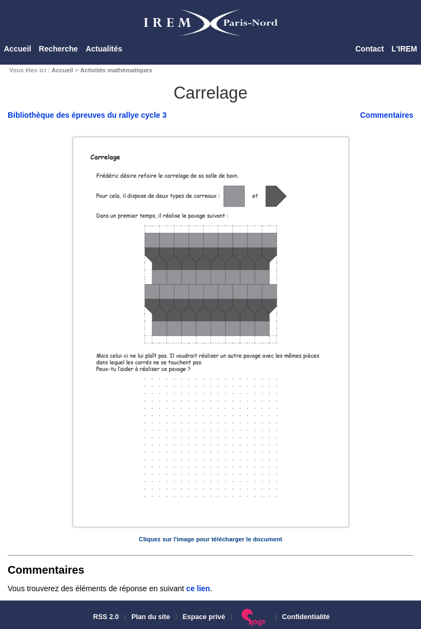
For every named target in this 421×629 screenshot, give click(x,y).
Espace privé (203, 617)
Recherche (58, 48)
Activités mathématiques (116, 70)
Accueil (17, 48)
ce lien (198, 588)
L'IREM (404, 48)
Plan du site (150, 617)
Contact (369, 48)
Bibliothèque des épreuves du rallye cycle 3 (87, 115)
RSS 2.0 (105, 617)
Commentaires (386, 115)
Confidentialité (306, 617)
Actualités (103, 48)
